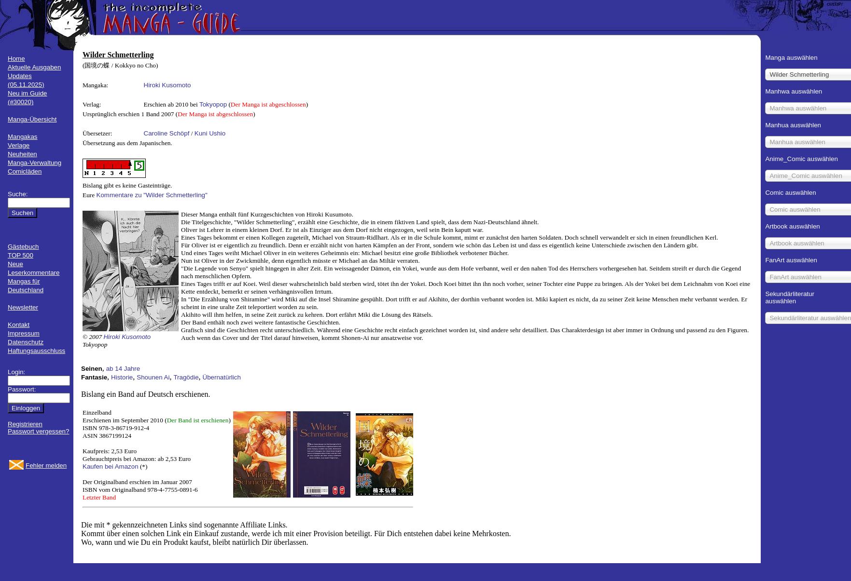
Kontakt (18, 324)
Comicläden (25, 171)
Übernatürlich (222, 377)
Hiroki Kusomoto (167, 85)
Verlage (18, 145)
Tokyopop (213, 104)
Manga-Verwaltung (34, 162)
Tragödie (185, 377)
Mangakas (23, 136)
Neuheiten (22, 154)
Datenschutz (25, 342)
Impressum (24, 333)
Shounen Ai (153, 377)
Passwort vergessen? (38, 431)
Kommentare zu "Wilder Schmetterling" (152, 195)
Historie (122, 377)
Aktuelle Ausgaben (34, 67)
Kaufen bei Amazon (111, 466)
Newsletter (23, 307)
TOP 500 (20, 255)
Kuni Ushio (210, 133)
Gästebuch (23, 246)
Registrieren (25, 424)
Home (16, 58)
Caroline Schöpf (167, 133)
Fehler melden (46, 465)
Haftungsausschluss (36, 350)
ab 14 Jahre (123, 368)
